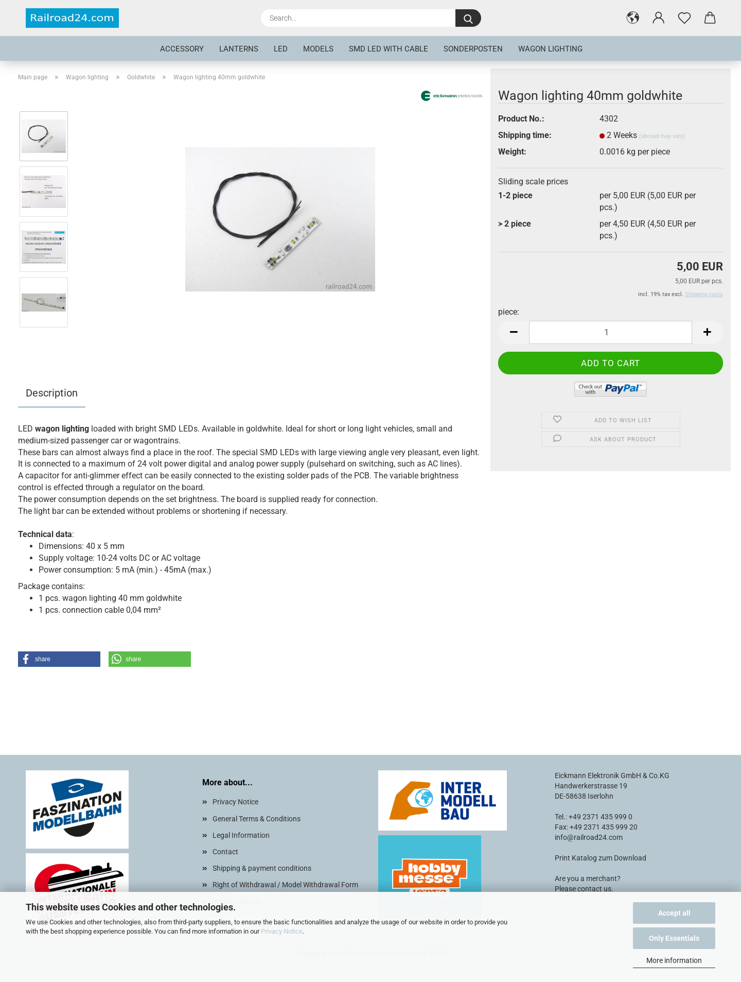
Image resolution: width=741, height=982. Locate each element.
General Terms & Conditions (257, 819)
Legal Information (241, 835)
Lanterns (238, 49)
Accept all (674, 913)
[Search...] (468, 18)
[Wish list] (684, 18)
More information (674, 960)
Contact (225, 852)
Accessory (182, 49)
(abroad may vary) (662, 136)
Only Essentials (674, 938)
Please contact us (583, 889)
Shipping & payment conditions (262, 868)
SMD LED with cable (388, 49)
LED (281, 49)
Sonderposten (473, 49)
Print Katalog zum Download (600, 858)
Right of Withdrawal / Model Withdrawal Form (285, 885)
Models (318, 49)
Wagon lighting (550, 49)
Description (52, 393)
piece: (508, 312)
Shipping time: (525, 135)
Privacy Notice (282, 931)
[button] (633, 18)
